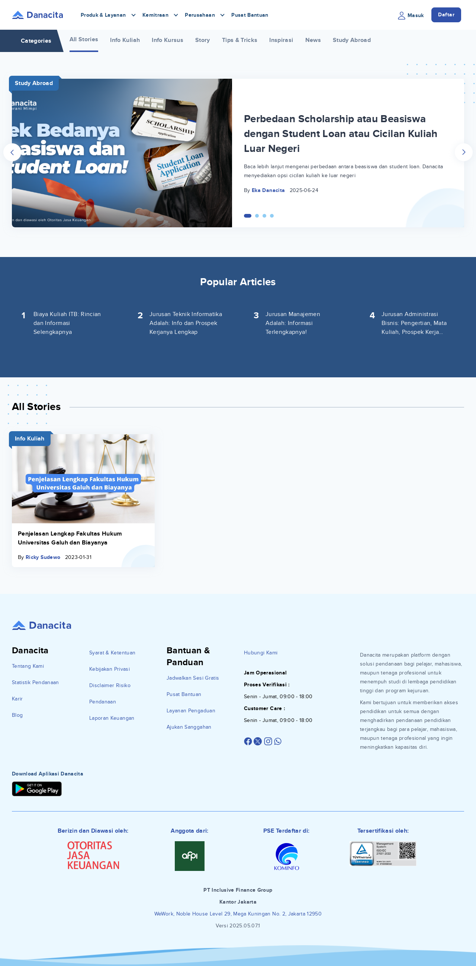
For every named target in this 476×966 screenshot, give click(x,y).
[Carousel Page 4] (272, 216)
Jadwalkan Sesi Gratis (193, 678)
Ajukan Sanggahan (189, 727)
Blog (17, 715)
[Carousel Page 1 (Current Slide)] (247, 216)
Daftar (446, 15)
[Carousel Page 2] (257, 216)
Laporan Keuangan (112, 718)
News (313, 40)
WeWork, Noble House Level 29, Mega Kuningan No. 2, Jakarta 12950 (238, 914)
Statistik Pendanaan (35, 682)
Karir (17, 699)
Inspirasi (281, 40)
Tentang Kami (28, 666)
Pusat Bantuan (249, 15)
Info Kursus (167, 40)
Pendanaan (102, 702)
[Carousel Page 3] (264, 216)
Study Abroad (352, 40)
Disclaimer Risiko (110, 685)
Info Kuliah (125, 40)
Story (202, 40)
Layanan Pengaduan (191, 711)
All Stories (84, 39)
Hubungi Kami (260, 653)
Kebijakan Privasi (109, 669)
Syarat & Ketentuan (112, 653)
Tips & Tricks (240, 40)
